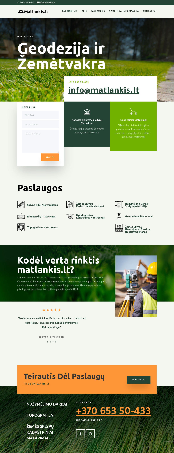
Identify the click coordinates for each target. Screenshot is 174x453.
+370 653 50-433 (78, 82)
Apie (84, 11)
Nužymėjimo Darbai (47, 404)
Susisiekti (139, 380)
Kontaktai (150, 11)
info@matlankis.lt (103, 91)
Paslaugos (98, 11)
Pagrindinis (70, 11)
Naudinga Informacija (124, 11)
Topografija (40, 415)
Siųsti (50, 157)
